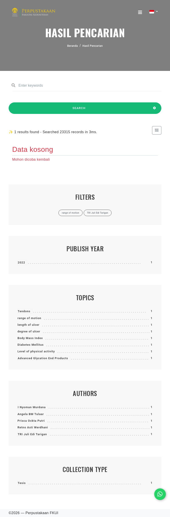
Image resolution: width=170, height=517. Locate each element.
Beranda (72, 45)
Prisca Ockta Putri (31, 420)
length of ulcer (28, 324)
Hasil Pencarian (93, 45)
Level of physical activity (36, 351)
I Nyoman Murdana (32, 407)
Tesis (22, 483)
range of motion (29, 318)
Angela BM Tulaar (30, 414)
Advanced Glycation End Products (43, 358)
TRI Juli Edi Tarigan (32, 434)
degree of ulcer (28, 331)
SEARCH (79, 110)
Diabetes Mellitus (30, 344)
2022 (21, 262)
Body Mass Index (30, 338)
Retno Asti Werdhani (32, 427)
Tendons (24, 311)
